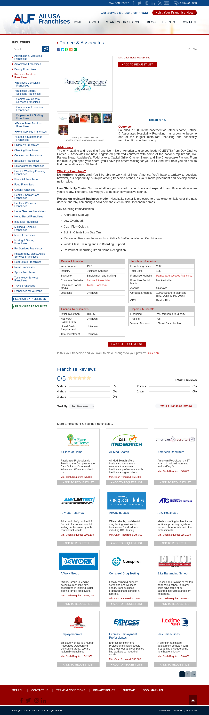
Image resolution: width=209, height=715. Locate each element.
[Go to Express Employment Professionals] (126, 622)
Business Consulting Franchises (28, 84)
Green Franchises (24, 189)
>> (194, 674)
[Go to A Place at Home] (78, 440)
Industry (65, 271)
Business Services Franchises (25, 76)
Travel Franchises (24, 285)
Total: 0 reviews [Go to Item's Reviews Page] (186, 380)
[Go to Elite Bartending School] (175, 561)
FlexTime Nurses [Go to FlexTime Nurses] (169, 634)
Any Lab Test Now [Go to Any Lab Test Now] (72, 512)
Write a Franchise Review (176, 406)
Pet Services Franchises (28, 248)
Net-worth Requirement (68, 320)
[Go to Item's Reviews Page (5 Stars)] (87, 386)
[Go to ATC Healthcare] (175, 500)
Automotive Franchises (27, 64)
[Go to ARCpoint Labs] (126, 500)
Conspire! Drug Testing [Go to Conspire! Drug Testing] (124, 573)
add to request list (79, 482)
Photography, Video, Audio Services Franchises (29, 255)
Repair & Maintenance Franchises (29, 138)
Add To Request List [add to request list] (138, 64)
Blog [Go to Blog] (151, 22)
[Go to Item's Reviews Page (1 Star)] (167, 391)
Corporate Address (141, 292)
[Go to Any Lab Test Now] (78, 500)
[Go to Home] (41, 23)
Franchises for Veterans (28, 291)
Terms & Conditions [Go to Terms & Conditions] (70, 690)
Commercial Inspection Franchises (29, 108)
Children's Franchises (26, 145)
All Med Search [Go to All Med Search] (119, 452)
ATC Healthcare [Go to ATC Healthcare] (168, 512)
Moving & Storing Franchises (24, 242)
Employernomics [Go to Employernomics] (71, 634)
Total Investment (70, 334)
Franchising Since (140, 266)
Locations (66, 292)
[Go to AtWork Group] (78, 561)
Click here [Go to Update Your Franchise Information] (153, 353)
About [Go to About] (94, 22)
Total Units (136, 271)
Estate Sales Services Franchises (29, 125)
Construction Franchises (28, 155)
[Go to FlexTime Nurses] (175, 622)
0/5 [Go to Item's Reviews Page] (61, 378)
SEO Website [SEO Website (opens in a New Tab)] (164, 710)
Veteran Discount (140, 323)
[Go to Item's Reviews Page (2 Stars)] (167, 386)
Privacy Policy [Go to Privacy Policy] (104, 690)
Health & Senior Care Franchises (26, 196)
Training (135, 318)
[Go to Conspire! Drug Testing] (126, 561)
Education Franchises (27, 160)
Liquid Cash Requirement (68, 328)
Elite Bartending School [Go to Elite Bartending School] (173, 573)
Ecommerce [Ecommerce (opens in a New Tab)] (176, 710)
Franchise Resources (31, 306)
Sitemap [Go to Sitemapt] (129, 690)
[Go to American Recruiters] (175, 440)
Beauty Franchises (25, 69)
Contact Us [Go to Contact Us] (39, 690)
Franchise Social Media (140, 282)
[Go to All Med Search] (126, 440)
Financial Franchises (26, 179)
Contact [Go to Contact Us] (189, 22)
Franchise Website (141, 275)
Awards (134, 288)
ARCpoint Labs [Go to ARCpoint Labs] (119, 512)
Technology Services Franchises (26, 279)
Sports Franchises (24, 272)
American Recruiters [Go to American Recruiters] (171, 452)
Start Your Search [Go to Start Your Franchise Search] (123, 22)
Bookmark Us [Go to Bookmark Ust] (153, 690)
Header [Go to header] (193, 700)
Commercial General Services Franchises (28, 100)
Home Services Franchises (30, 211)
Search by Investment (31, 298)
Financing (136, 314)
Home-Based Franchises (28, 216)
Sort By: (63, 406)
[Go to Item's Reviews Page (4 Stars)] (87, 391)
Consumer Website (72, 280)
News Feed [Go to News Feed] (159, 3)
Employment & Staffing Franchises (29, 117)
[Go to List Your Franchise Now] (174, 12)
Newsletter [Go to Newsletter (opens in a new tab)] (166, 3)
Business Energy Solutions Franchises (28, 92)
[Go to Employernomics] (78, 622)
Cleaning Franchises (26, 150)
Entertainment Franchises (29, 166)
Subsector (66, 275)
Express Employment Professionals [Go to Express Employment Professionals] (123, 636)
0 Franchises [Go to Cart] (188, 3)
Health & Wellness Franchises (25, 204)
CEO (133, 300)
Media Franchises (24, 235)
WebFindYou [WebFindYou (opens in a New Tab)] (191, 710)
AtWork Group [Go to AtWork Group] (70, 573)
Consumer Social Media (71, 286)
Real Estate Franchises (27, 262)
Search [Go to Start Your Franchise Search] (17, 690)
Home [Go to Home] (77, 22)
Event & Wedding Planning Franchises (29, 172)
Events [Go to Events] (168, 22)
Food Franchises (24, 184)
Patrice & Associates (99, 280)
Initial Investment (70, 314)
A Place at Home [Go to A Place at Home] (71, 452)
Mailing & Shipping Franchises (25, 228)
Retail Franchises (24, 267)
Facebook (101, 285)
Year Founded (69, 266)
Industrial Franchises (26, 221)
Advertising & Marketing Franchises (28, 57)
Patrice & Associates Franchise (174, 275)
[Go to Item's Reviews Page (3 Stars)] (87, 397)
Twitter (90, 285)
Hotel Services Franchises (31, 131)
